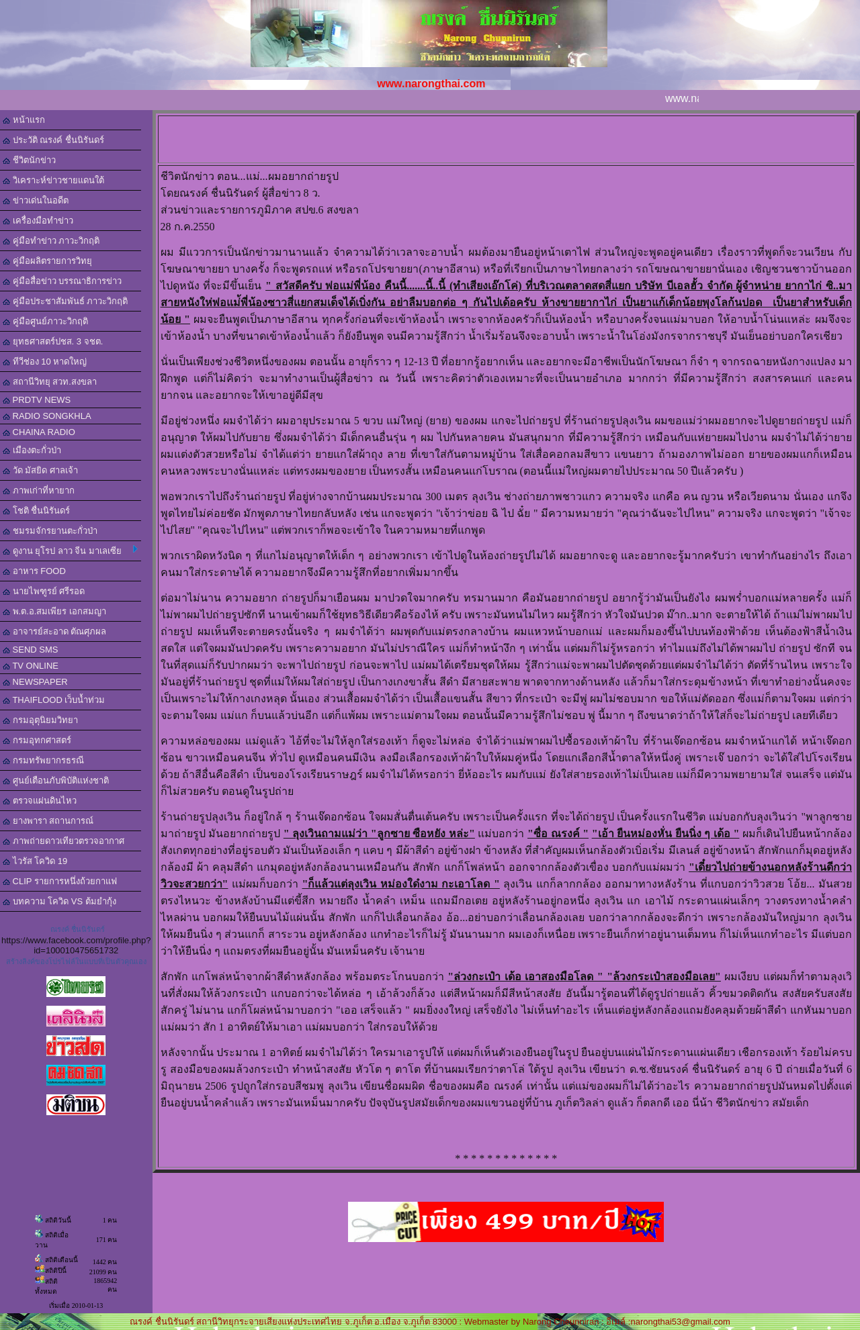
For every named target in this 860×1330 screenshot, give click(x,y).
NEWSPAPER (35, 682)
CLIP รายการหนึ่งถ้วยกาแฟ (60, 881)
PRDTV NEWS (37, 400)
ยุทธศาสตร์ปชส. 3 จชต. (53, 341)
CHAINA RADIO (39, 432)
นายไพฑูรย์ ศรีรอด (44, 591)
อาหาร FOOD (34, 571)
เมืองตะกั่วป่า (32, 450)
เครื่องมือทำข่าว (38, 221)
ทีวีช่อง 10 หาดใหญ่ (45, 362)
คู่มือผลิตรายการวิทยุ (47, 261)
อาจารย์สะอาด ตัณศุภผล (54, 631)
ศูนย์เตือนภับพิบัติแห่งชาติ (56, 780)
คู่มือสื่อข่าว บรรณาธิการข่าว (62, 281)
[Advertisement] (508, 138)
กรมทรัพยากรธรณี (43, 760)
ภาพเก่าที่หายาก (39, 490)
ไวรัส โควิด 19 (35, 861)
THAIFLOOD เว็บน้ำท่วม (54, 700)
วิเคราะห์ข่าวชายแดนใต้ (53, 180)
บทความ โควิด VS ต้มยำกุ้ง (59, 901)
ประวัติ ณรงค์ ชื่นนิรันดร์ (53, 140)
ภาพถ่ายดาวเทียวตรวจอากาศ (63, 841)
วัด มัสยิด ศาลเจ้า (40, 470)
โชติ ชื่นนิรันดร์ (36, 511)
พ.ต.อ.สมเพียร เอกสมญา (54, 611)
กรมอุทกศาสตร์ (37, 740)
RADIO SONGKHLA (47, 416)
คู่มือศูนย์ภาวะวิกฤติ (45, 321)
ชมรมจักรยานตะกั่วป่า (50, 531)
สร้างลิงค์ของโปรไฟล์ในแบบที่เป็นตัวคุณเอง (76, 961)
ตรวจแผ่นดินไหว (40, 801)
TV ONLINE (30, 666)
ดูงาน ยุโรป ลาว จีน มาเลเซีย (70, 550)
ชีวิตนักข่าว (29, 160)
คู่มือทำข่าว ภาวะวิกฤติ (51, 241)
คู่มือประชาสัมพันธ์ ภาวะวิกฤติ (65, 301)
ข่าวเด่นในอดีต (36, 200)
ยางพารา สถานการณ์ (48, 821)
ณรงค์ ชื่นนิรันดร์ (77, 929)
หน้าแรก (24, 120)
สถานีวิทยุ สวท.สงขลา (50, 382)
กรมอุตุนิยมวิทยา (40, 720)
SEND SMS (30, 650)
